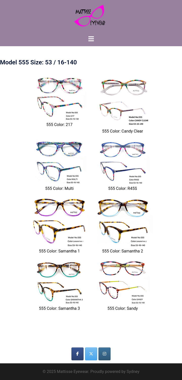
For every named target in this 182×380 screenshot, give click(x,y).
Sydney (132, 371)
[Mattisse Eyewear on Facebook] (77, 353)
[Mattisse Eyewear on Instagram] (104, 353)
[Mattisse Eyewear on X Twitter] (91, 353)
